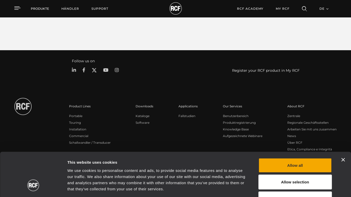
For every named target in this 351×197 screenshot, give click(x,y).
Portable (75, 116)
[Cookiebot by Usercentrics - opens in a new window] (33, 187)
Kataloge (142, 116)
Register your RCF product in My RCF (266, 70)
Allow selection (295, 146)
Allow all (295, 130)
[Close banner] (343, 124)
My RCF (282, 9)
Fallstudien (186, 116)
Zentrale (293, 116)
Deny (295, 163)
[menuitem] (70, 8)
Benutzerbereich (236, 116)
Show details (264, 187)
